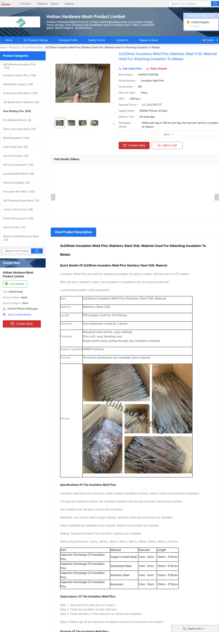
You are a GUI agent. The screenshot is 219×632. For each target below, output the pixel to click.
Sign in (55, 4)
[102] (19, 191)
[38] (18, 173)
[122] (18, 164)
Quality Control (96, 40)
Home (8, 40)
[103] (16, 138)
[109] (20, 93)
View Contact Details (19, 314)
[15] (14, 227)
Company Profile (68, 40)
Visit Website (14, 284)
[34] (15, 155)
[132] (19, 66)
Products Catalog (35, 40)
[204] (17, 111)
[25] (21, 238)
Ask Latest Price (132, 68)
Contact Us (122, 40)
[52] (19, 129)
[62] (21, 102)
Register (69, 4)
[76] (21, 200)
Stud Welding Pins (32, 47)
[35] (18, 218)
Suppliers (42, 4)
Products (26, 4)
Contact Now (22, 324)
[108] (18, 84)
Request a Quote (148, 40)
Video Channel (158, 68)
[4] (17, 120)
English (208, 40)
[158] (19, 75)
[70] (15, 146)
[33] (16, 182)
